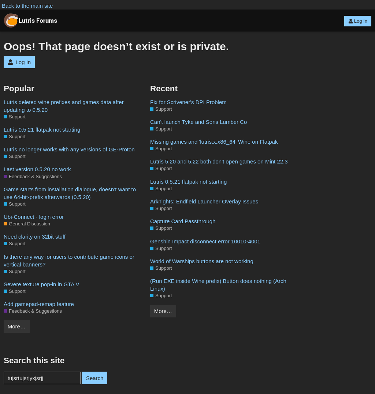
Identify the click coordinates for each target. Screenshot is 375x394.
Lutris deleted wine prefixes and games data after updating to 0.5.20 (64, 106)
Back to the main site (27, 6)
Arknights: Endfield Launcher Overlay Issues (204, 201)
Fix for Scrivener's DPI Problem (188, 102)
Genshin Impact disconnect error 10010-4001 (205, 241)
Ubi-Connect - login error (34, 217)
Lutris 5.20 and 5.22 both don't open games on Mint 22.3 (219, 161)
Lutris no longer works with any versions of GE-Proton (69, 149)
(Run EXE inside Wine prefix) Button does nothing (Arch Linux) (218, 285)
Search (95, 378)
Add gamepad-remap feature (39, 304)
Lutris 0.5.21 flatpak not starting (42, 129)
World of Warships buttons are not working (201, 261)
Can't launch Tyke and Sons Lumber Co (198, 122)
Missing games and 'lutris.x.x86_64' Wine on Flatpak (214, 142)
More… (17, 326)
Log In (357, 21)
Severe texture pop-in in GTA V (41, 284)
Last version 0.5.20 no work (37, 169)
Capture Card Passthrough (182, 221)
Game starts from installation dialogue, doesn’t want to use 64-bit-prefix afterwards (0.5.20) (70, 193)
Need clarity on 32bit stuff (35, 236)
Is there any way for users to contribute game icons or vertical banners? (69, 261)
